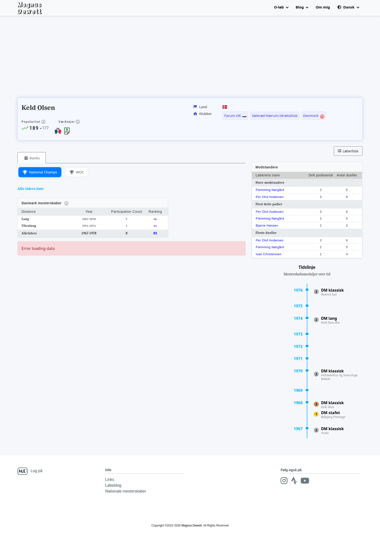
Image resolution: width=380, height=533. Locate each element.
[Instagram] (284, 480)
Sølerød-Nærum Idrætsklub (275, 115)
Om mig (323, 7)
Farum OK (232, 115)
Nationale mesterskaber (125, 491)
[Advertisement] (105, 58)
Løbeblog (113, 485)
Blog (302, 7)
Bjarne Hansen (267, 225)
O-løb (281, 7)
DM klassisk (332, 290)
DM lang (329, 318)
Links (109, 479)
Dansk (348, 7)
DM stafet (330, 412)
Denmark (311, 115)
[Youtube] (305, 480)
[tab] (31, 158)
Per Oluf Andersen (270, 197)
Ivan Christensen (268, 254)
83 (155, 233)
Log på (36, 471)
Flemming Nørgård (270, 190)
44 (155, 226)
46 (155, 219)
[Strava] (294, 480)
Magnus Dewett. (192, 525)
